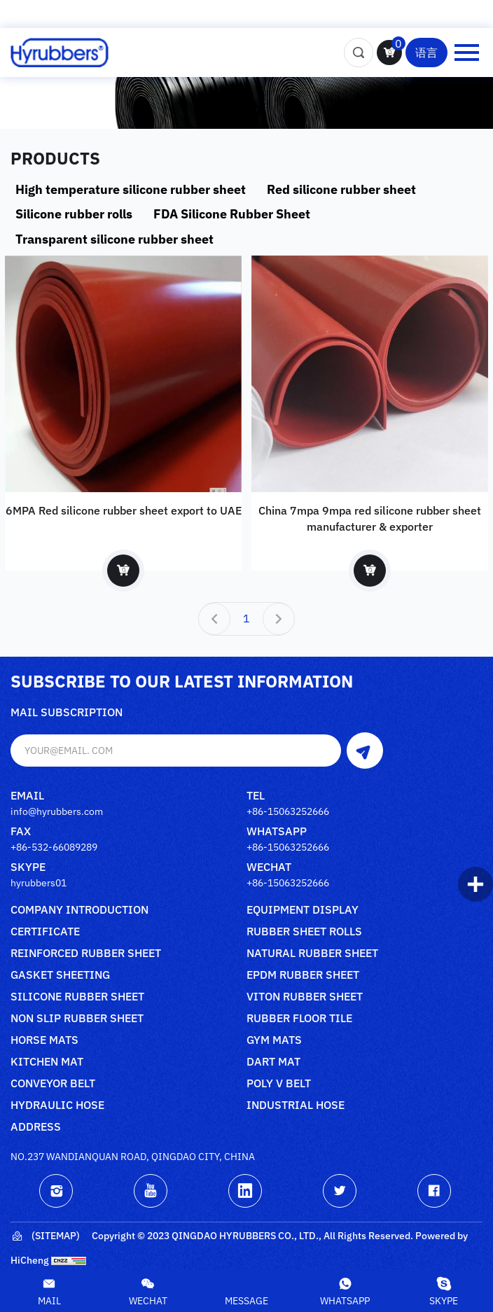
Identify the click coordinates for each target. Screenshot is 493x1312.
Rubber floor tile (299, 1018)
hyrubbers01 (39, 883)
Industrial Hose (295, 1105)
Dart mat (273, 1062)
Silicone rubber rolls (73, 214)
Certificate (45, 932)
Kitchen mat (47, 1062)
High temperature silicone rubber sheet (130, 189)
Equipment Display (302, 910)
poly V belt (278, 1083)
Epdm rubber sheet (302, 975)
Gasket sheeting (60, 975)
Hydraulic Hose (57, 1105)
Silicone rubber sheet (77, 997)
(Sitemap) (45, 1236)
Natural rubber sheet (312, 953)
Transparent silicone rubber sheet (114, 239)
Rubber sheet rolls (304, 932)
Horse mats (44, 1040)
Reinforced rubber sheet (86, 953)
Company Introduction (79, 910)
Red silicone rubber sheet (341, 189)
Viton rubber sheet (304, 997)
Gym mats (274, 1040)
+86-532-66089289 (54, 847)
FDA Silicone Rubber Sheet (231, 214)
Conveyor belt (53, 1083)
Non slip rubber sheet (77, 1018)
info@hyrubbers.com (57, 811)
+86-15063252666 (287, 811)
